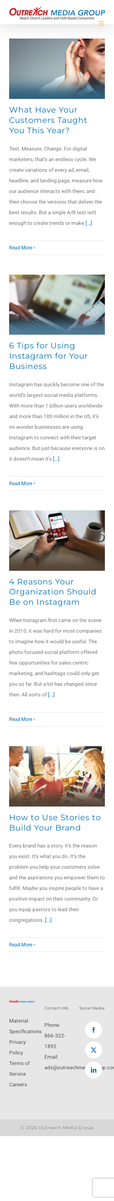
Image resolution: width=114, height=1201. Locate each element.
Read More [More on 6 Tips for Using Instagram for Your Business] (20, 483)
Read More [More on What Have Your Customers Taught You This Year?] (20, 248)
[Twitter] (93, 1049)
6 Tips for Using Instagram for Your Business (48, 356)
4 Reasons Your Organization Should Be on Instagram (53, 592)
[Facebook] (93, 1029)
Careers (18, 1084)
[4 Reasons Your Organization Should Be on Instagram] (57, 540)
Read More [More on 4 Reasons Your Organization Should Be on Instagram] (20, 719)
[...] (88, 223)
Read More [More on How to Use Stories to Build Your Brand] (20, 945)
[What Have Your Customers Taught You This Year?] (57, 69)
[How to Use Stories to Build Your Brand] (57, 776)
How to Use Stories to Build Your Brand (55, 823)
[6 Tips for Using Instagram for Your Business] (57, 305)
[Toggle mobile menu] (101, 23)
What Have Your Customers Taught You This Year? (48, 120)
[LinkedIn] (93, 1069)
